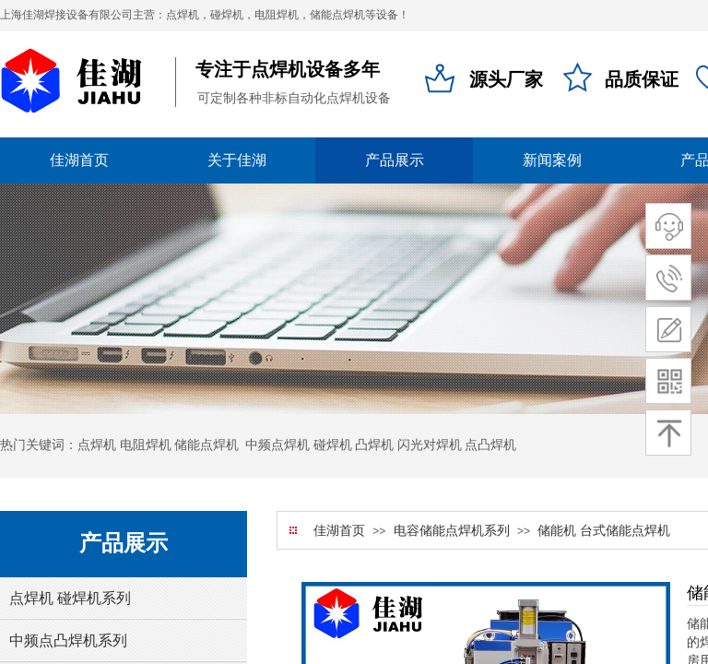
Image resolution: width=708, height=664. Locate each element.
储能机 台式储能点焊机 (603, 531)
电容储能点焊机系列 (452, 531)
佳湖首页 (339, 531)
